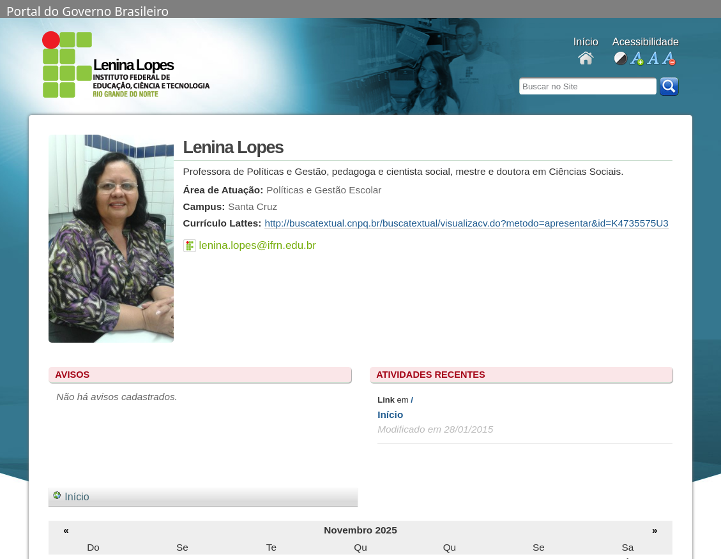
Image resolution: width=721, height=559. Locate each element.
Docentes (586, 59)
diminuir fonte (668, 59)
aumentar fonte (636, 59)
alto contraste (620, 59)
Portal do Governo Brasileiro (87, 10)
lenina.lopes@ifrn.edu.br (257, 245)
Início (390, 414)
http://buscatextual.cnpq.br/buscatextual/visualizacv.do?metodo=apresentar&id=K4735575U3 (466, 223)
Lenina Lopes (133, 65)
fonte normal (652, 59)
